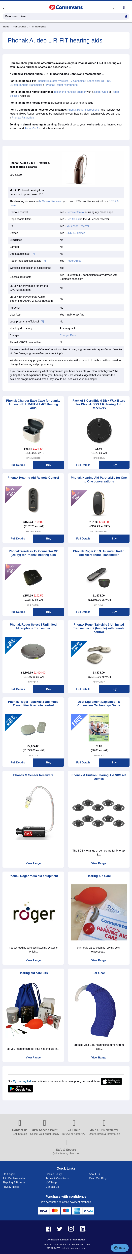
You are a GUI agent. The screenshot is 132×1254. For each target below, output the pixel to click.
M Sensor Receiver (50, 201)
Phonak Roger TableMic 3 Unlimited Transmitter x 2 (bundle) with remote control (98, 628)
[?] (33, 253)
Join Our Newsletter (14, 1178)
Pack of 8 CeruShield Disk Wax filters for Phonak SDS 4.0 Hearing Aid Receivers (98, 404)
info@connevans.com (74, 1248)
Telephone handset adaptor (70, 91)
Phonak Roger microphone (62, 84)
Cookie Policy (54, 1174)
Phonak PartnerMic (23, 117)
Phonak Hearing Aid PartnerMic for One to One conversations (99, 479)
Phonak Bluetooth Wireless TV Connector (61, 81)
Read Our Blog (97, 1178)
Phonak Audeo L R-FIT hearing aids (28, 26)
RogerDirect (73, 260)
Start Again (8, 1174)
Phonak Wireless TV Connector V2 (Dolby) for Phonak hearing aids (33, 553)
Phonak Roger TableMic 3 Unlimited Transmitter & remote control (33, 703)
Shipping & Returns (13, 1182)
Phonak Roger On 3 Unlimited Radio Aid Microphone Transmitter (98, 553)
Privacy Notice (10, 1186)
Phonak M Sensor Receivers (33, 775)
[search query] (66, 16)
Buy (48, 465)
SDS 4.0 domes (75, 233)
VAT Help (51, 1182)
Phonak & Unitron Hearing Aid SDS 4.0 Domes (98, 777)
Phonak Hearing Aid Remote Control (33, 477)
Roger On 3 (101, 91)
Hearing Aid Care (99, 876)
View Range (33, 863)
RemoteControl (75, 212)
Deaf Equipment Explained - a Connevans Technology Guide (98, 703)
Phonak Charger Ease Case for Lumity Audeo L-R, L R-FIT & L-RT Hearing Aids (33, 404)
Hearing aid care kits (33, 973)
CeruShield (73, 219)
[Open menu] (3, 7)
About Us (94, 1174)
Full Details (18, 465)
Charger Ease (68, 335)
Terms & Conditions (57, 1178)
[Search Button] (126, 16)
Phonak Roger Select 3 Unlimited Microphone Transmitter (33, 626)
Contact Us (52, 1186)
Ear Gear (99, 973)
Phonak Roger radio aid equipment (33, 876)
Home (6, 26)
